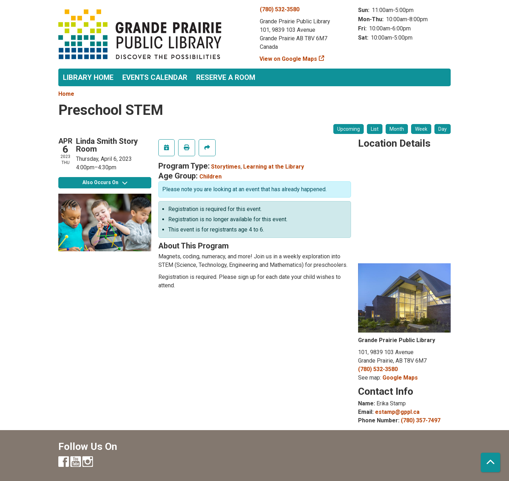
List (375, 129)
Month (397, 129)
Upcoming (348, 129)
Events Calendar (154, 77)
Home (66, 93)
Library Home (88, 77)
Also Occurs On (104, 182)
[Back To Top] (490, 462)
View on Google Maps (288, 58)
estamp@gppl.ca (397, 412)
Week (421, 129)
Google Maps (400, 377)
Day (442, 129)
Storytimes (226, 166)
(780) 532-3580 (279, 9)
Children (210, 176)
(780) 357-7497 (420, 420)
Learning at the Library (273, 166)
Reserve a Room (225, 77)
